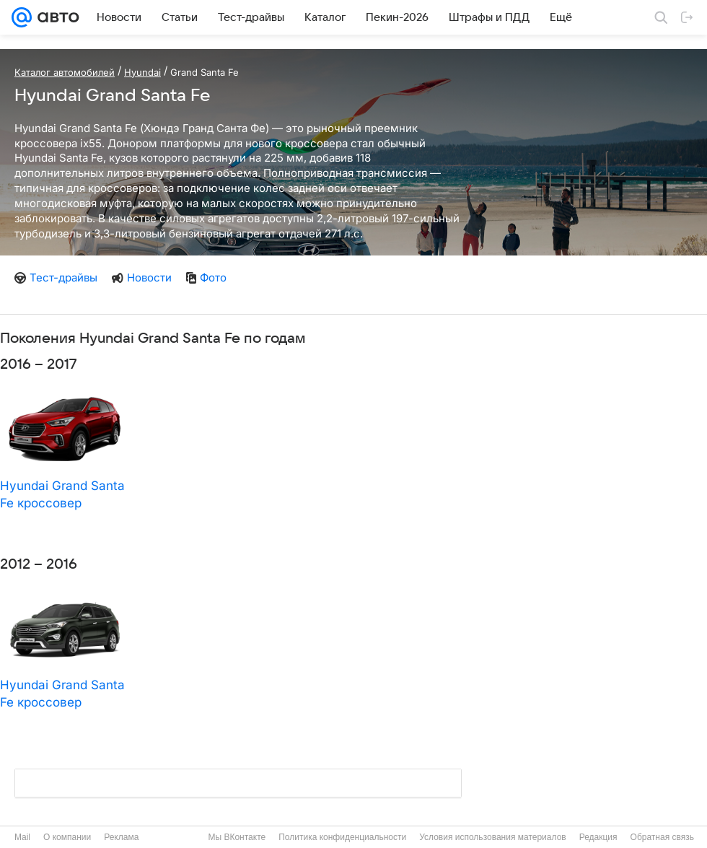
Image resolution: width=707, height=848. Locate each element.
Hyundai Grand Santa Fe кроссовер (62, 494)
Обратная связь (662, 837)
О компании (67, 837)
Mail (22, 837)
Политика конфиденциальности (342, 837)
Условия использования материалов (492, 837)
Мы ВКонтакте (236, 837)
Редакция (598, 837)
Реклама (121, 837)
